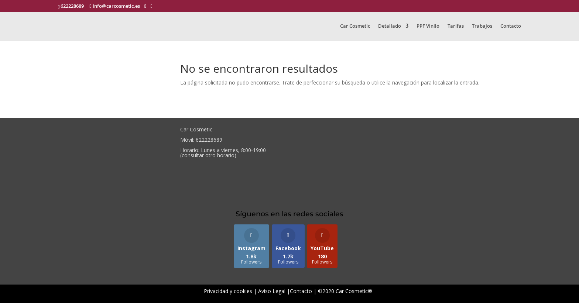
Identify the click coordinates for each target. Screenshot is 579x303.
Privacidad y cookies (228, 291)
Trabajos (482, 26)
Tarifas (456, 26)
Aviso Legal (271, 291)
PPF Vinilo (428, 26)
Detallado (389, 26)
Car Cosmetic (355, 26)
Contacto (510, 26)
